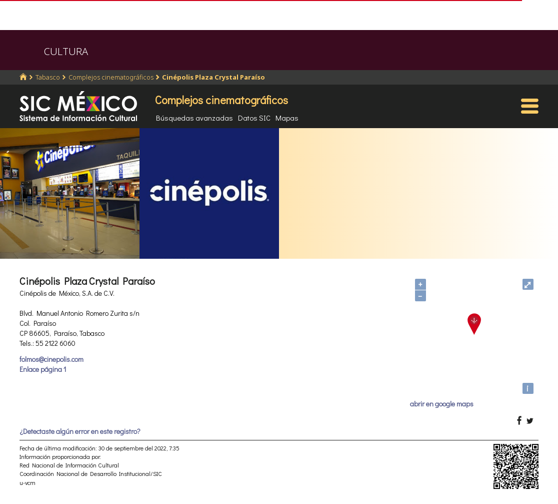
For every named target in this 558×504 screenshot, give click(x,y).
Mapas (287, 118)
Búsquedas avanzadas (194, 118)
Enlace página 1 (43, 369)
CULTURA (66, 51)
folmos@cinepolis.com (52, 359)
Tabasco (48, 77)
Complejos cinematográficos (111, 77)
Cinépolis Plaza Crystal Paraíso (213, 77)
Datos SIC (254, 118)
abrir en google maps (442, 403)
